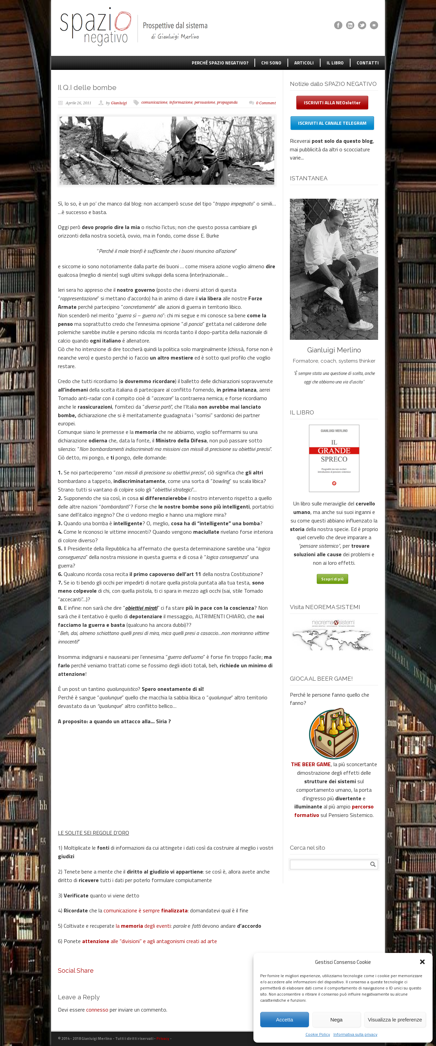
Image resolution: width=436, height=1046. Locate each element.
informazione (180, 102)
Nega (336, 1019)
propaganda (227, 102)
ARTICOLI (304, 62)
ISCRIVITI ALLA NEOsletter (332, 102)
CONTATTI (368, 62)
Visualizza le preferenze (395, 1019)
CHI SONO (271, 62)
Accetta (284, 1019)
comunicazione (154, 102)
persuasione (204, 102)
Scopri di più (332, 579)
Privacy (162, 1038)
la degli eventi (143, 926)
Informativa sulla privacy (355, 1034)
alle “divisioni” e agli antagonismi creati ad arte (149, 941)
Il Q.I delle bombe (87, 87)
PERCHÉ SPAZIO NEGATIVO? (220, 62)
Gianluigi (119, 103)
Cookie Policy (318, 1034)
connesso (97, 1009)
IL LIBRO (335, 62)
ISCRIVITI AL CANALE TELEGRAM (332, 122)
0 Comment (266, 103)
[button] (422, 961)
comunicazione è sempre (146, 910)
